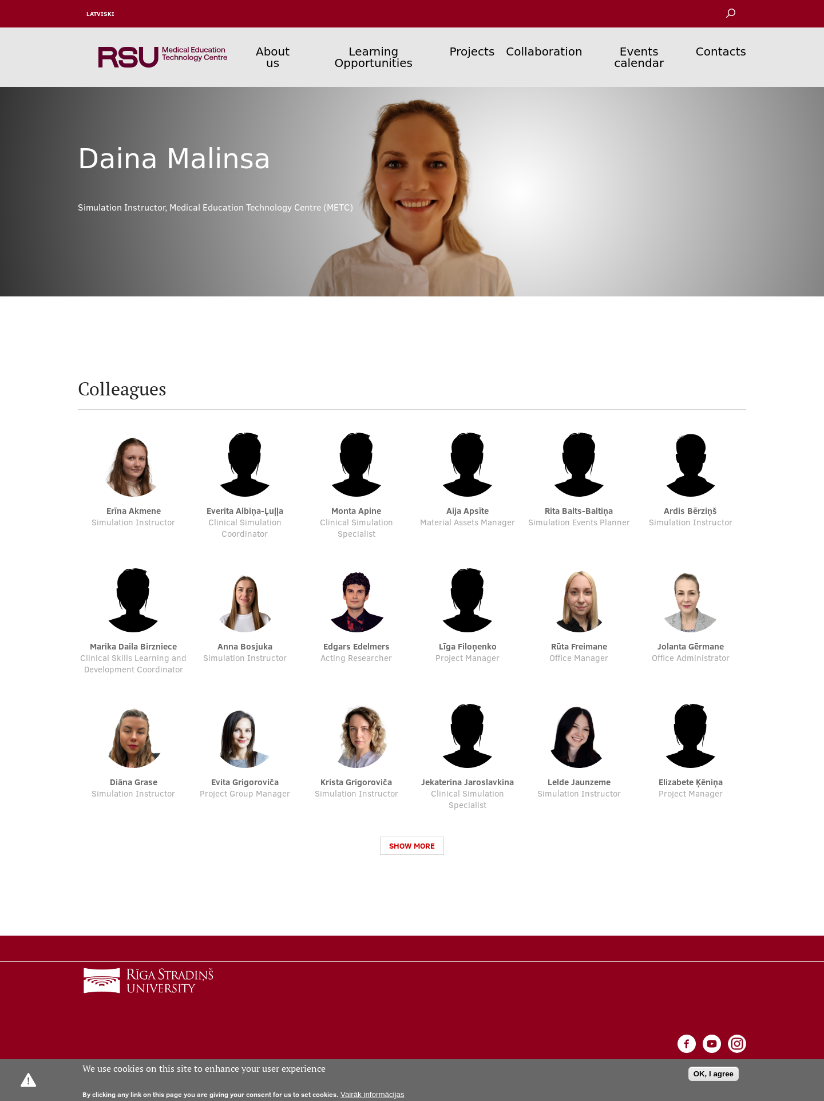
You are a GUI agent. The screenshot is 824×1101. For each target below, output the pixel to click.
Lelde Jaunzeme (579, 782)
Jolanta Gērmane (690, 646)
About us (273, 57)
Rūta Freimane (579, 646)
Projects (472, 51)
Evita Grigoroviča (245, 782)
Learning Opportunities (374, 57)
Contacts (721, 51)
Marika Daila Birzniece (133, 646)
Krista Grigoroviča (356, 782)
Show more (412, 846)
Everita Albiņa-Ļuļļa (245, 511)
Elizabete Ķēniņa (691, 782)
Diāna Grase (133, 782)
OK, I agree (714, 1074)
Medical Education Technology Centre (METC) (261, 207)
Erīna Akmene (133, 511)
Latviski (100, 13)
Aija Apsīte (467, 511)
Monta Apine (356, 511)
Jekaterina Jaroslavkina (467, 782)
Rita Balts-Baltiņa (579, 511)
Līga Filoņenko (468, 646)
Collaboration (544, 51)
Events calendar (639, 57)
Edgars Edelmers (356, 646)
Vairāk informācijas (372, 1094)
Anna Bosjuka (244, 646)
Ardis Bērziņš (690, 511)
